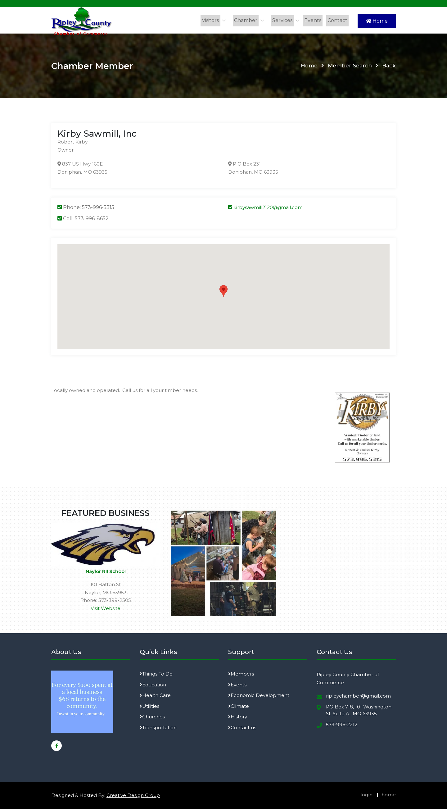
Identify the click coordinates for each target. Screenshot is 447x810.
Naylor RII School (106, 573)
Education (153, 686)
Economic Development (258, 697)
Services (284, 20)
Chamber (248, 20)
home (389, 796)
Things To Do (156, 675)
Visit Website (105, 609)
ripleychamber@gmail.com (358, 697)
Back (389, 67)
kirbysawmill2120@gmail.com (265, 209)
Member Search (349, 67)
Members (241, 675)
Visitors (213, 20)
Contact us (242, 729)
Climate (238, 707)
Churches (152, 718)
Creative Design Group (133, 797)
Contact (338, 20)
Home (377, 21)
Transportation (158, 729)
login (366, 796)
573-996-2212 (341, 726)
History (237, 718)
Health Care (155, 697)
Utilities (149, 707)
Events (313, 20)
